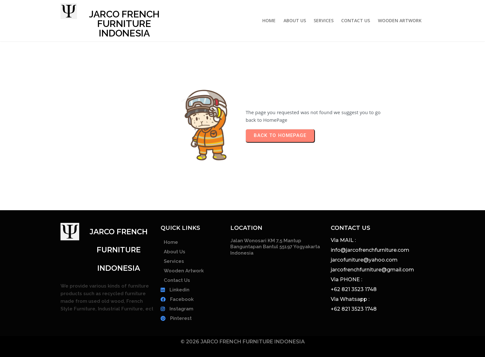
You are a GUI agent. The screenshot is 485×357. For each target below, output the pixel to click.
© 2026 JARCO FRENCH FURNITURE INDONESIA (243, 342)
